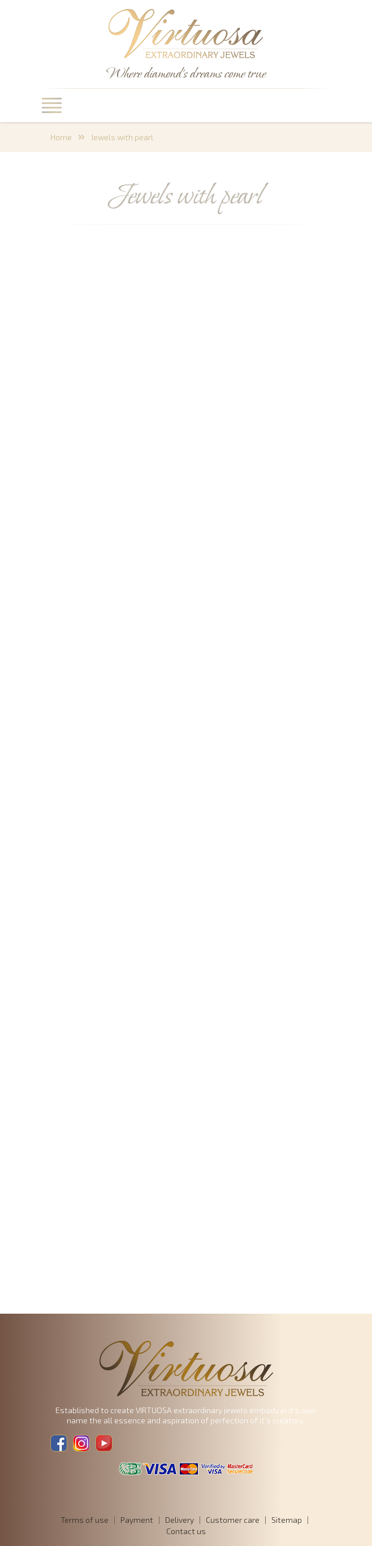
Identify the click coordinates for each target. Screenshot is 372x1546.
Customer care (232, 1520)
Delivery (179, 1520)
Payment (136, 1520)
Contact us (186, 1531)
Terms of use (84, 1520)
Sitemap (286, 1520)
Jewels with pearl (122, 137)
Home (61, 137)
